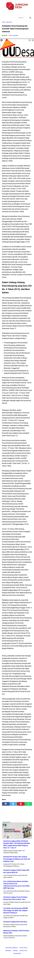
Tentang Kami (17, 953)
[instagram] (23, 13)
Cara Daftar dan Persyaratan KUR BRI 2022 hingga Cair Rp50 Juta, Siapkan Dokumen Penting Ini (15, 910)
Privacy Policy (23, 947)
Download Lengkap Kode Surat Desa (15, 922)
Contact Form (23, 950)
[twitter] (15, 13)
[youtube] (19, 13)
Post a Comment (13, 35)
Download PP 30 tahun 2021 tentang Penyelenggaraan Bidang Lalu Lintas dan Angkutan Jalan (16, 859)
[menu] (3, 18)
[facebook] (11, 13)
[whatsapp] (28, 804)
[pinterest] (21, 804)
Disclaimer (8, 950)
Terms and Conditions (11, 947)
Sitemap (15, 950)
